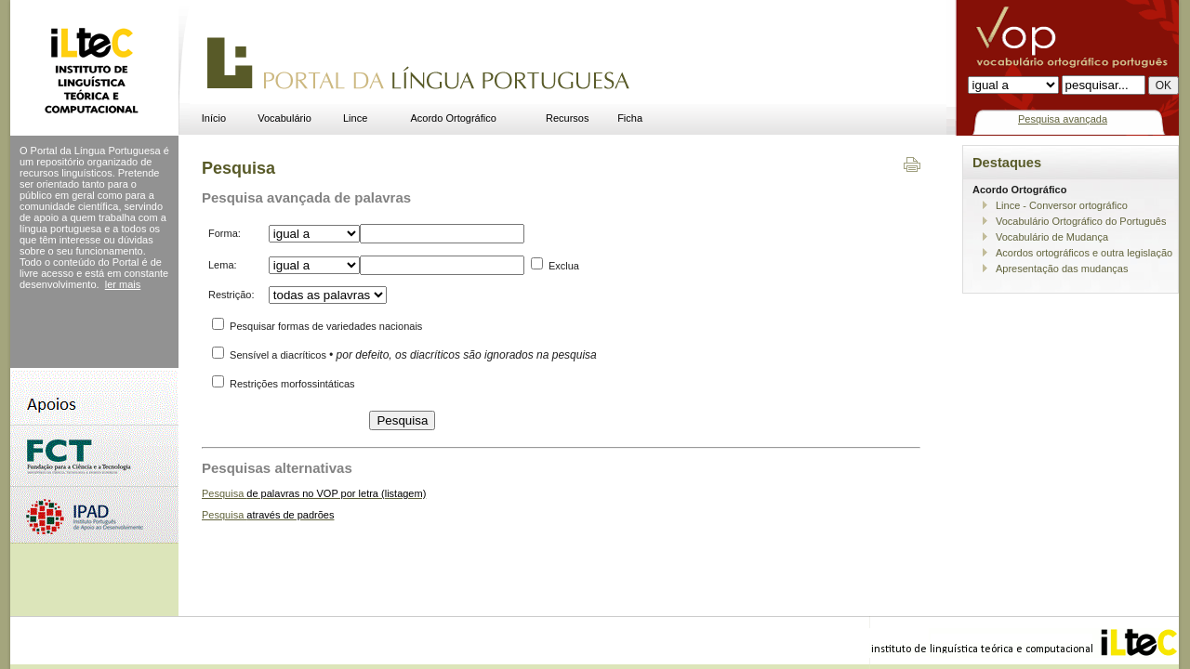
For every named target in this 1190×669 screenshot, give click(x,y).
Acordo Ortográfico (453, 118)
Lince (355, 118)
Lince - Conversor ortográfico (1062, 205)
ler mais (123, 284)
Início (214, 118)
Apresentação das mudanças (1062, 268)
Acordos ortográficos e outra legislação (1084, 252)
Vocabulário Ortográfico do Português (1081, 221)
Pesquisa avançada (1062, 119)
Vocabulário (284, 118)
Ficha (629, 118)
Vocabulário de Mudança (1052, 237)
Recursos (567, 118)
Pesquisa (314, 493)
